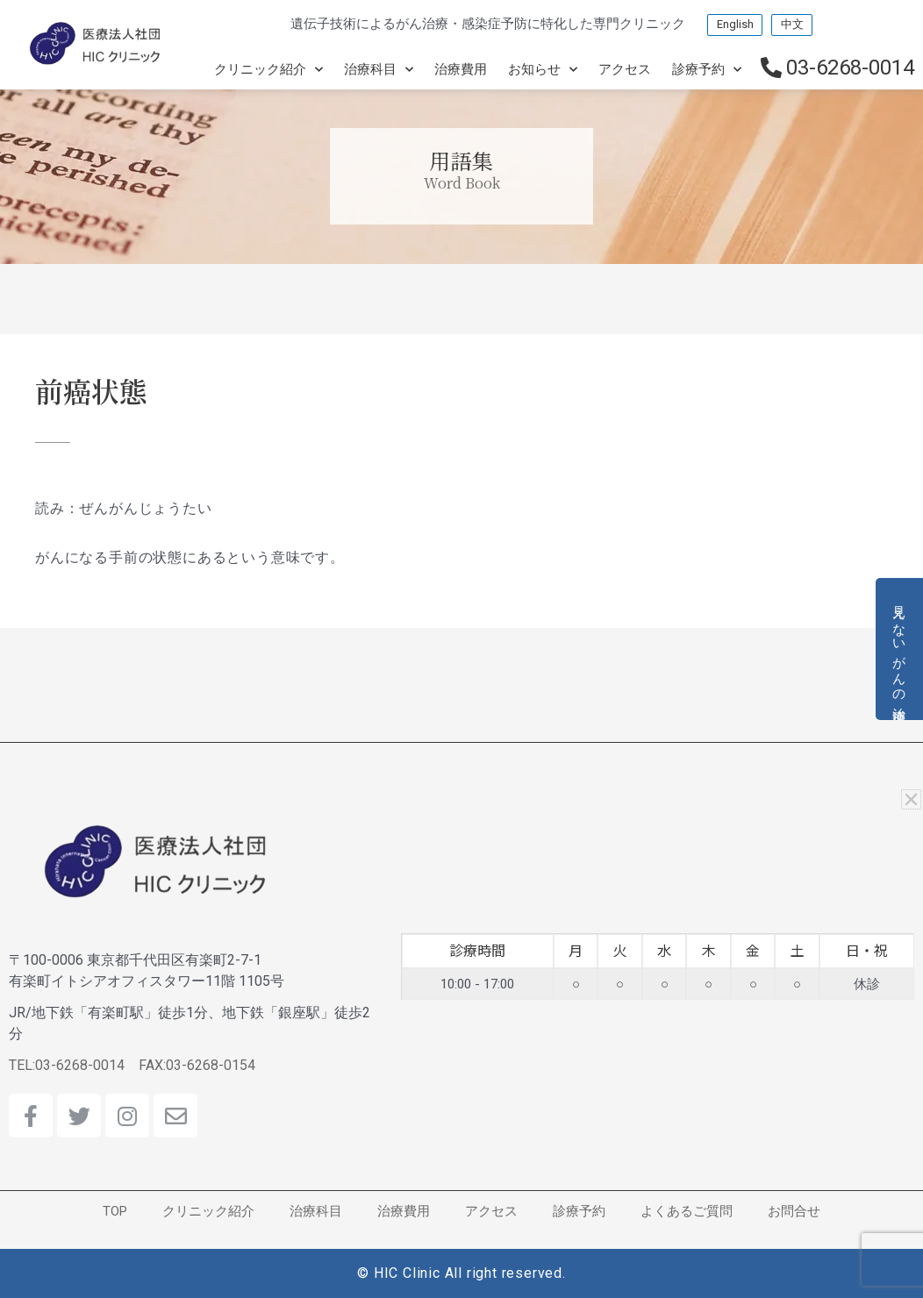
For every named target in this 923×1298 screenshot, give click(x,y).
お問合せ (794, 1211)
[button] (913, 799)
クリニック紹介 (268, 68)
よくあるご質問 (686, 1211)
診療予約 (706, 68)
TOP (115, 1211)
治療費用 (460, 68)
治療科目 (378, 68)
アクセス (624, 68)
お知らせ (542, 68)
